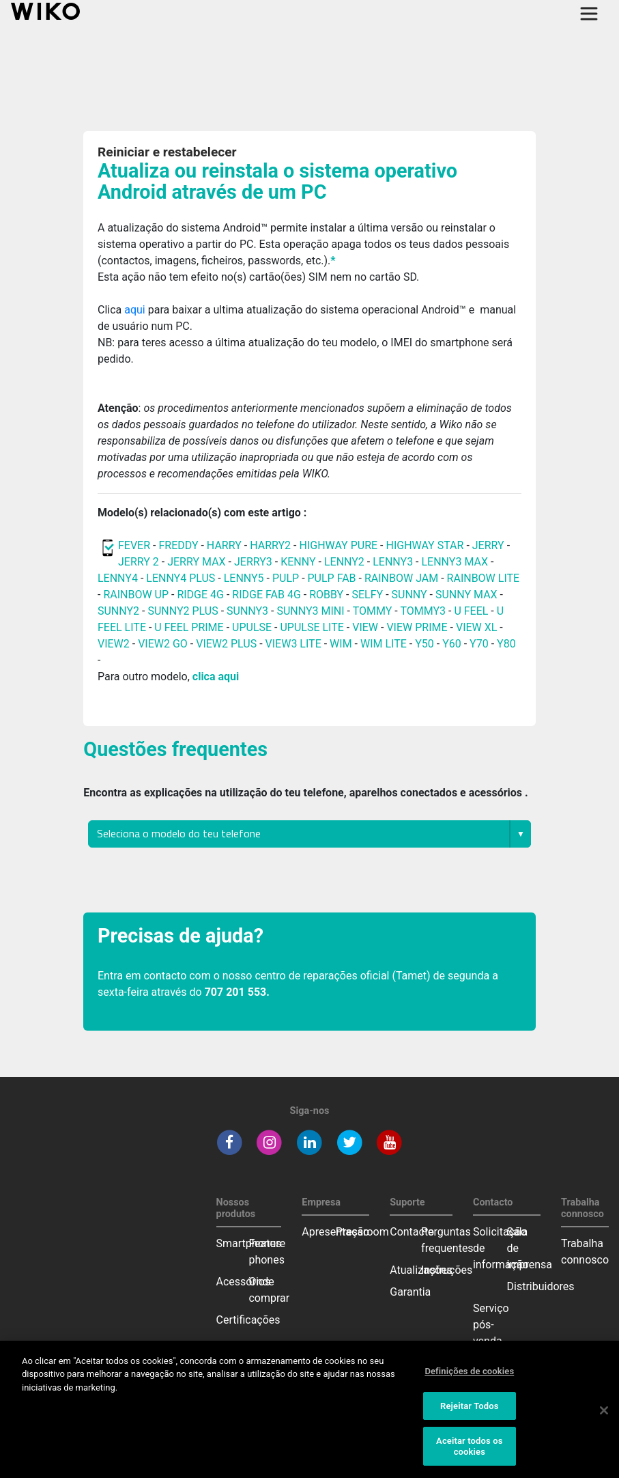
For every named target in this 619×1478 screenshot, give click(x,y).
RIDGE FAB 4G (267, 594)
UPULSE (253, 627)
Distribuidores (541, 1286)
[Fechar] (604, 1422)
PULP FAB (332, 578)
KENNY (297, 561)
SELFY (368, 594)
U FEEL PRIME (188, 627)
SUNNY (409, 594)
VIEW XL (476, 627)
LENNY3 (393, 561)
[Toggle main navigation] (589, 13)
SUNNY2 (118, 610)
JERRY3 (254, 561)
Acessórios (243, 1281)
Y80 (506, 643)
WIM (341, 643)
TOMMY (372, 610)
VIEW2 (114, 643)
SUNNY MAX (466, 594)
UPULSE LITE (311, 627)
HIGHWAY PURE (339, 545)
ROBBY (326, 594)
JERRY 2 (138, 561)
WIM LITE (383, 643)
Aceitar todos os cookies (469, 1458)
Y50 (424, 643)
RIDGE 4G (200, 594)
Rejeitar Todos (469, 1417)
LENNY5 (244, 578)
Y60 (451, 643)
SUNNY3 (247, 610)
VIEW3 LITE (293, 643)
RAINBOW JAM (402, 578)
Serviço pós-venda (491, 1325)
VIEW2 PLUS (226, 643)
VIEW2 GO (163, 643)
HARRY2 (270, 545)
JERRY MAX (196, 561)
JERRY (488, 545)
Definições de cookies (469, 1383)
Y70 (479, 643)
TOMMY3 (423, 610)
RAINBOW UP (136, 594)
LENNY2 (344, 561)
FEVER (135, 545)
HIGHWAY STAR (426, 545)
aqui (135, 309)
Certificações (248, 1319)
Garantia (410, 1291)
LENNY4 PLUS (180, 578)
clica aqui (215, 676)
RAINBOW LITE (483, 578)
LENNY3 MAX (454, 561)
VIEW (365, 627)
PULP (287, 578)
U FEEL (471, 610)
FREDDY (178, 545)
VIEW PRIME (416, 627)
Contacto (412, 1231)
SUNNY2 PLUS (182, 610)
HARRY (225, 545)
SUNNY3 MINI (310, 610)
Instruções (446, 1270)
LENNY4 (118, 578)
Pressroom (362, 1231)
